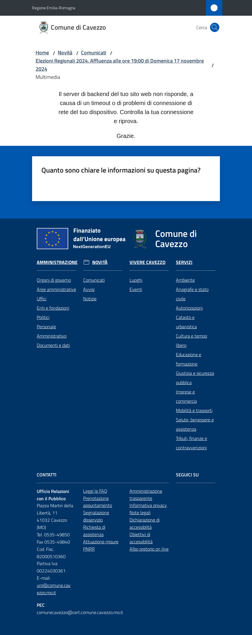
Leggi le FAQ (95, 470)
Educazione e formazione (188, 338)
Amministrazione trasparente (149, 474)
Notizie (90, 277)
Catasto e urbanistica (186, 301)
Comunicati (93, 52)
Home (42, 52)
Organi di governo (54, 259)
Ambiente (185, 259)
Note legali (140, 491)
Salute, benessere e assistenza (195, 403)
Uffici (41, 277)
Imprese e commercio (186, 376)
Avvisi (88, 268)
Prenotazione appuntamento (97, 481)
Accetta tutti (107, 612)
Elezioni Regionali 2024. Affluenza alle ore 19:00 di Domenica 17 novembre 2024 (120, 65)
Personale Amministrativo (51, 310)
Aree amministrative (56, 268)
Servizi (193, 241)
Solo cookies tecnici (58, 612)
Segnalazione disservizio (96, 495)
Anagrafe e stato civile (192, 273)
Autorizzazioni (189, 287)
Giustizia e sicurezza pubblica (195, 357)
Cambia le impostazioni (159, 612)
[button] (214, 27)
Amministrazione (59, 241)
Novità (65, 52)
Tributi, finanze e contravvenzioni (191, 422)
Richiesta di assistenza (94, 510)
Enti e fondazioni (53, 287)
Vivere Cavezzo (147, 241)
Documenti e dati (53, 324)
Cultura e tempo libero (191, 320)
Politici (43, 296)
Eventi (136, 268)
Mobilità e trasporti (194, 389)
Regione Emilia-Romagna (53, 8)
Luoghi (136, 259)
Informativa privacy (148, 484)
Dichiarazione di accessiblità (149, 503)
